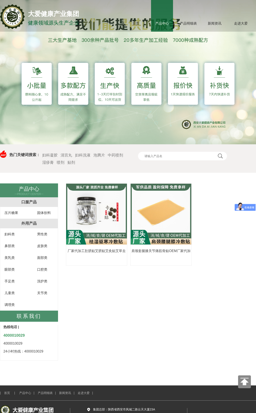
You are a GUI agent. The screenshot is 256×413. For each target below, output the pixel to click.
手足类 (9, 281)
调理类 (9, 305)
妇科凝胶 (50, 155)
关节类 (42, 293)
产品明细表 (188, 23)
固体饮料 (44, 213)
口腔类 (42, 269)
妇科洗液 (82, 155)
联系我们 (29, 316)
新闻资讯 (214, 23)
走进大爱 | (87, 393)
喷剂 (60, 162)
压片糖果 (11, 213)
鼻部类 (9, 246)
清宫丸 (66, 155)
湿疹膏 (48, 162)
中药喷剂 (115, 155)
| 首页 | (9, 393)
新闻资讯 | (68, 393)
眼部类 (9, 269)
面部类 (42, 258)
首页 (135, 23)
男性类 (42, 234)
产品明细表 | (48, 393)
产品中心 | (28, 393)
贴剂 (71, 162)
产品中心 (162, 23)
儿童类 (9, 293)
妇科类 (9, 234)
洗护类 (42, 281)
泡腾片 (99, 155)
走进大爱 (241, 23)
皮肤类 (42, 246)
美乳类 (9, 258)
